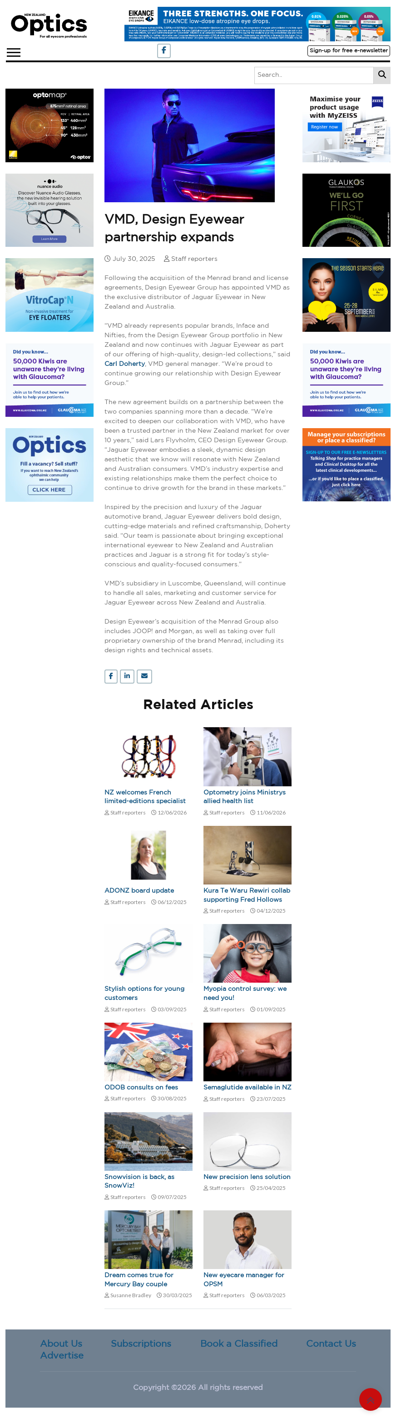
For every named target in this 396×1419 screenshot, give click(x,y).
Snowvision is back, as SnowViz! (139, 1181)
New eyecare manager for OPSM (243, 1280)
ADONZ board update (139, 891)
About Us (61, 1344)
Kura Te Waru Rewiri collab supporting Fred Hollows (246, 895)
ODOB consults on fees (141, 1087)
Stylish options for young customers (144, 993)
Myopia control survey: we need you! (245, 993)
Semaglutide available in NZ (247, 1087)
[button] (13, 51)
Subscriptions (141, 1344)
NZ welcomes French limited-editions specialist (145, 797)
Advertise (62, 1356)
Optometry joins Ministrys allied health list (244, 797)
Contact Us (331, 1344)
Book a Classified (238, 1344)
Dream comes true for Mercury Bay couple (138, 1280)
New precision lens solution (247, 1177)
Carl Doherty (124, 364)
